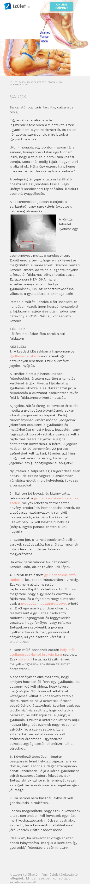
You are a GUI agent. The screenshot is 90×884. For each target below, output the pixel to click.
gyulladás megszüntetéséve (43, 603)
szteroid (25, 659)
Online (61, 6)
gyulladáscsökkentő (25, 356)
